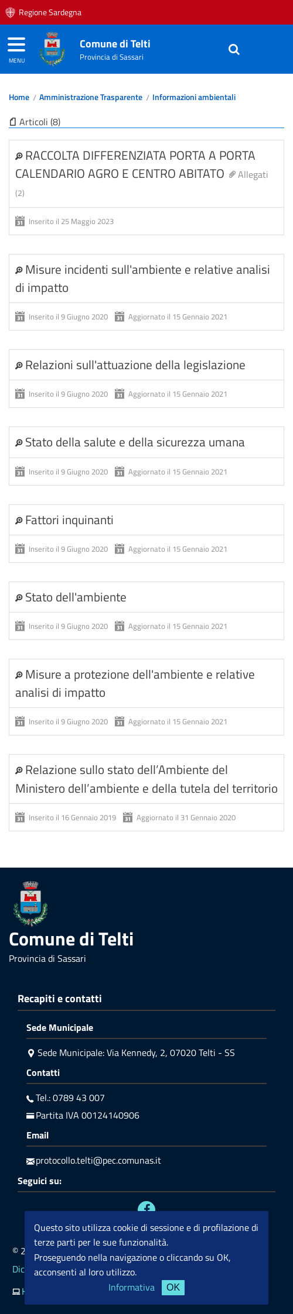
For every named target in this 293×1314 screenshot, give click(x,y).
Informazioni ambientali (194, 97)
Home (19, 97)
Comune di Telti (115, 43)
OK (173, 1287)
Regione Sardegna (50, 12)
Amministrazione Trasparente (90, 97)
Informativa (131, 1287)
